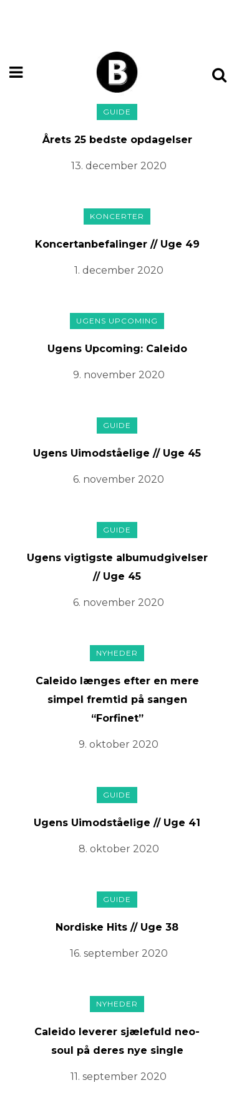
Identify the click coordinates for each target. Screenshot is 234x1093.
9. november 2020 (119, 375)
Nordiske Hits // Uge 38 (117, 927)
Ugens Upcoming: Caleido (117, 349)
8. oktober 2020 (119, 849)
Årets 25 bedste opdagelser (117, 140)
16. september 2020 (119, 953)
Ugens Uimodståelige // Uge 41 (117, 823)
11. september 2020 (119, 1076)
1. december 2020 (118, 270)
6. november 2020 (118, 479)
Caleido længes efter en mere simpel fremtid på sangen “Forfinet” (117, 699)
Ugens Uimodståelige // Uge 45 (117, 453)
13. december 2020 (119, 166)
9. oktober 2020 (118, 744)
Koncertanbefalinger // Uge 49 (117, 244)
